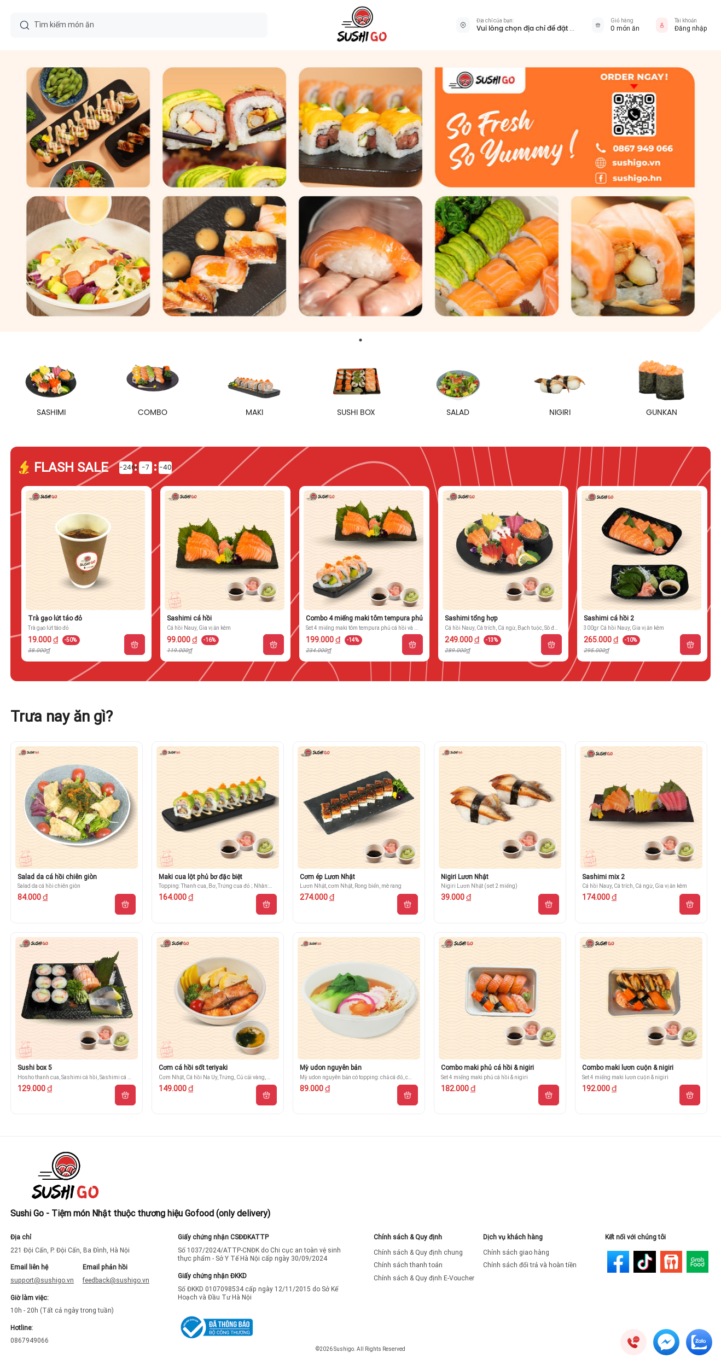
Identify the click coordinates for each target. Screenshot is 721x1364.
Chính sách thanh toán (408, 1265)
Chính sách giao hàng (516, 1252)
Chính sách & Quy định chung (418, 1252)
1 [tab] (360, 340)
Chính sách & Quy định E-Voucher (424, 1278)
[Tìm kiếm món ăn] (146, 25)
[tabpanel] (360, 191)
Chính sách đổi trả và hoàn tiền (530, 1265)
